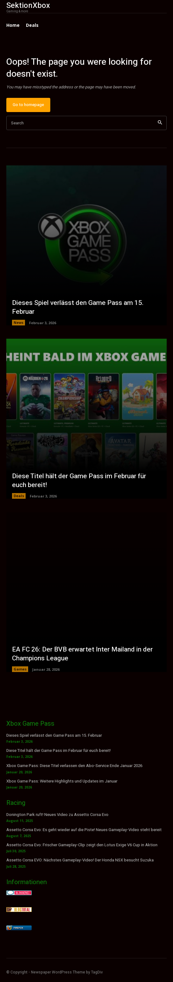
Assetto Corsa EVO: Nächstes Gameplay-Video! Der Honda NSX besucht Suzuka (80, 860)
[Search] (160, 123)
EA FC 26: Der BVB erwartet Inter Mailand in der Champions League (82, 654)
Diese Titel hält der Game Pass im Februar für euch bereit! (79, 480)
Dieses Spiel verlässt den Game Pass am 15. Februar (78, 307)
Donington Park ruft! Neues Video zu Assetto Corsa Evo (57, 815)
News (18, 322)
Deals (19, 495)
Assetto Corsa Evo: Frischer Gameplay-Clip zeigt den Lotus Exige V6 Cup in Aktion (82, 845)
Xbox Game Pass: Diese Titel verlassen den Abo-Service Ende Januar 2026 (74, 766)
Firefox (18, 928)
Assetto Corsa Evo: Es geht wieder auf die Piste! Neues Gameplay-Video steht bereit (84, 830)
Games (20, 669)
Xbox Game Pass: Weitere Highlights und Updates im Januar (61, 781)
